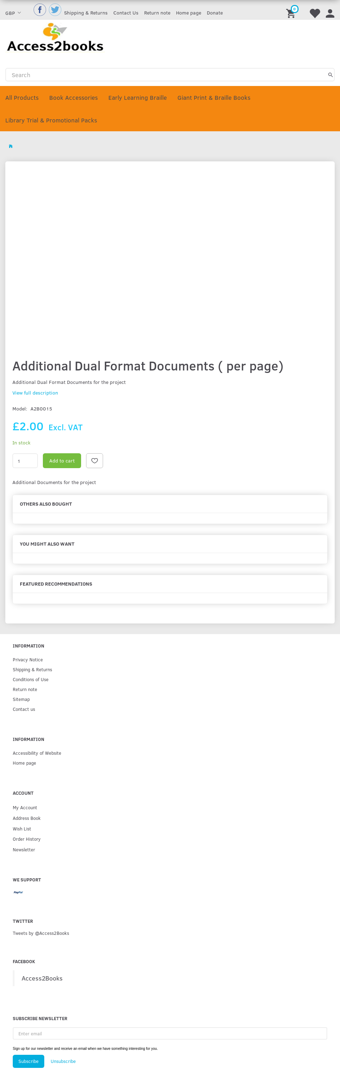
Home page (188, 12)
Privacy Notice (28, 659)
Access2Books (42, 978)
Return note (157, 12)
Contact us (24, 709)
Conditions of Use (31, 679)
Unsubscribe (63, 1061)
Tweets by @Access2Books (41, 933)
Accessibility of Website (37, 753)
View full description (35, 392)
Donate (215, 12)
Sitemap (21, 699)
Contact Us (125, 12)
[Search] (330, 74)
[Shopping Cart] (291, 10)
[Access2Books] (55, 36)
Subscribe (28, 1061)
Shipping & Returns (86, 12)
